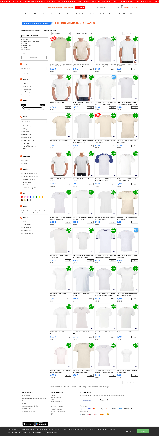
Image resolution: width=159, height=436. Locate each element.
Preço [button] (25, 99)
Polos (61, 14)
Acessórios (122, 14)
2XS (22, 208)
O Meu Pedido (68, 7)
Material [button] (26, 216)
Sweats (45, 14)
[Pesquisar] (106, 7)
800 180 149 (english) (57, 405)
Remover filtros (34, 56)
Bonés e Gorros (81, 14)
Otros (132, 14)
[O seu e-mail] (89, 398)
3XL (28, 211)
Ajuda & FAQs (26, 407)
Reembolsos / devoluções (30, 404)
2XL (22, 211)
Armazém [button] (26, 155)
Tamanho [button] (26, 204)
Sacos (53, 14)
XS (27, 208)
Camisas (93, 14)
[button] (119, 7)
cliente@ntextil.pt (56, 396)
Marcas (27, 14)
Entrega (24, 402)
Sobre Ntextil (26, 394)
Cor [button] (24, 191)
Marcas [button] (25, 115)
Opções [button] (25, 167)
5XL (38, 211)
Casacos (69, 14)
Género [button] (25, 77)
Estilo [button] (25, 62)
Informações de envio (54, 7)
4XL (33, 211)
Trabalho (102, 14)
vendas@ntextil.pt (56, 400)
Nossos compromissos (29, 410)
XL (44, 208)
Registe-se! (104, 398)
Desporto (112, 14)
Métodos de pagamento (29, 399)
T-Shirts (36, 14)
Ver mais (113, 429)
